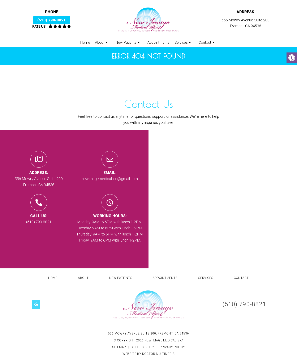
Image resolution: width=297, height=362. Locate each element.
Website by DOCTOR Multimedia (148, 353)
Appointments (158, 42)
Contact (205, 42)
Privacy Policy (172, 347)
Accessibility (143, 347)
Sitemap (119, 347)
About (99, 42)
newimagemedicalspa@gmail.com (110, 178)
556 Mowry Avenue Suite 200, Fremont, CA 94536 (148, 333)
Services (181, 42)
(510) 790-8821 (51, 20)
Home (85, 42)
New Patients (126, 42)
